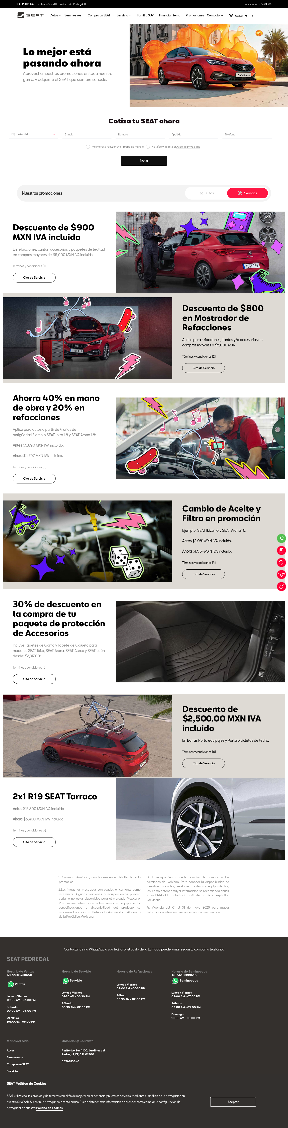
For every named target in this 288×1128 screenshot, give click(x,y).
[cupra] (241, 15)
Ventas (16, 984)
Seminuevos (184, 980)
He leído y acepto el (176, 146)
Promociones (195, 15)
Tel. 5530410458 (19, 975)
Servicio (72, 980)
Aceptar (233, 1102)
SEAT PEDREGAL (25, 4)
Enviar (144, 160)
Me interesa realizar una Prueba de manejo (118, 146)
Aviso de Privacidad (188, 146)
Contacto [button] (213, 15)
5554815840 (70, 1061)
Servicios (247, 193)
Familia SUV (145, 15)
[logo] (32, 15)
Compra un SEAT (18, 1064)
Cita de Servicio (34, 277)
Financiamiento (169, 15)
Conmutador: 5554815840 (258, 4)
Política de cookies (49, 1108)
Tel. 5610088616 (184, 975)
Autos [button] (54, 15)
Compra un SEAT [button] (99, 15)
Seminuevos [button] (72, 15)
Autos (206, 193)
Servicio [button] (122, 15)
